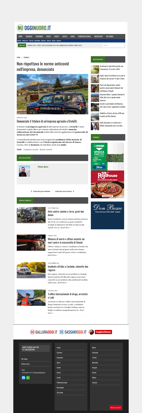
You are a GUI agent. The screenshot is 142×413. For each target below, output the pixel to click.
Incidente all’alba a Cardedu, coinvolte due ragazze (67, 270)
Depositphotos (40, 371)
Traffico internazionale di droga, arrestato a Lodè (67, 297)
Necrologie (97, 37)
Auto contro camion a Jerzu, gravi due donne (65, 215)
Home (19, 37)
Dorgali (42, 42)
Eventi (55, 37)
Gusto (63, 37)
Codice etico (25, 363)
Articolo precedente (40, 193)
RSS (23, 369)
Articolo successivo (64, 193)
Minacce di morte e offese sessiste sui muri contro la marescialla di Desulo (67, 242)
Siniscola (24, 42)
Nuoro (18, 42)
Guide (71, 37)
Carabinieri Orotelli (29, 151)
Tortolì (30, 42)
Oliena (52, 42)
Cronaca (28, 37)
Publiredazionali (83, 37)
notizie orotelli (45, 151)
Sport (47, 37)
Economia (38, 37)
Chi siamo (108, 37)
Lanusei (57, 42)
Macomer (36, 42)
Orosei (48, 42)
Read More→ (55, 229)
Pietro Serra (42, 168)
